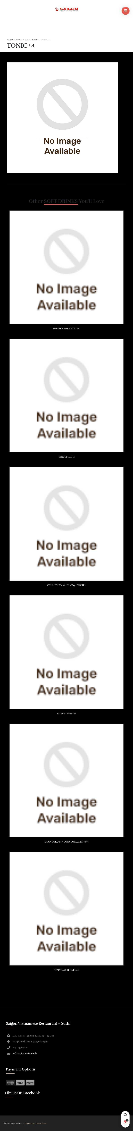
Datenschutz (41, 1123)
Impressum (30, 1123)
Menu (19, 39)
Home (10, 39)
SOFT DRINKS (32, 39)
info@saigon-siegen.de (24, 1053)
